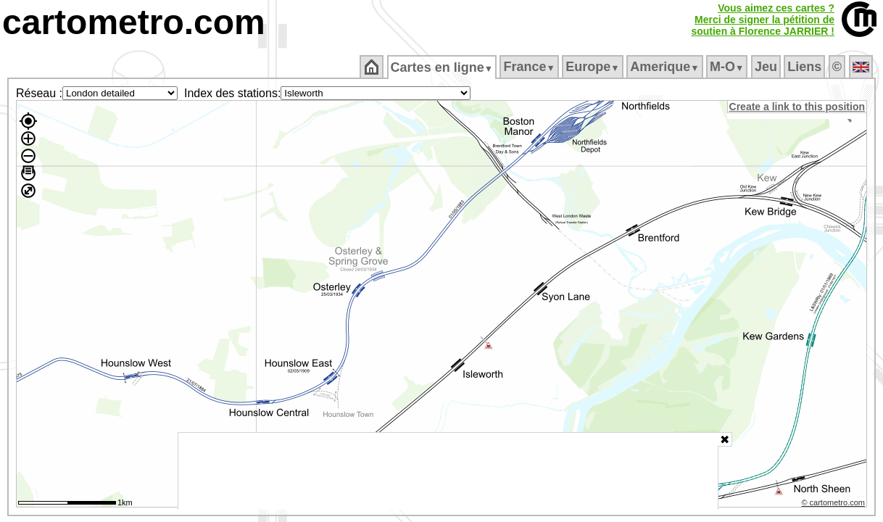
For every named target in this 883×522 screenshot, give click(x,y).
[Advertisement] (448, 471)
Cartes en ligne (442, 67)
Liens (806, 66)
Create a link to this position (798, 106)
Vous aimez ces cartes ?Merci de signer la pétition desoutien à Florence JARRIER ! (762, 19)
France (530, 66)
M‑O (728, 66)
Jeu (766, 66)
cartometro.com (133, 22)
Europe (594, 66)
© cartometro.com (834, 504)
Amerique (665, 66)
